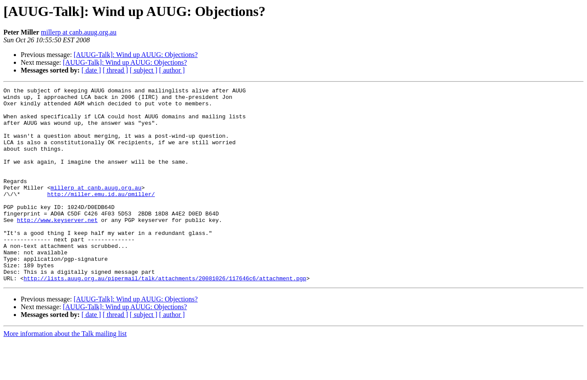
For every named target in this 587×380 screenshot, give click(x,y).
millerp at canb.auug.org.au (78, 32)
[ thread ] (115, 70)
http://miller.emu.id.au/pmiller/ (101, 216)
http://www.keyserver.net (57, 247)
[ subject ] (143, 70)
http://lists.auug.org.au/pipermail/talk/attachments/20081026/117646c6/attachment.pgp (165, 317)
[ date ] (91, 70)
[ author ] (172, 70)
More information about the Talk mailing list (65, 372)
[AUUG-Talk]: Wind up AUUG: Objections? (136, 54)
